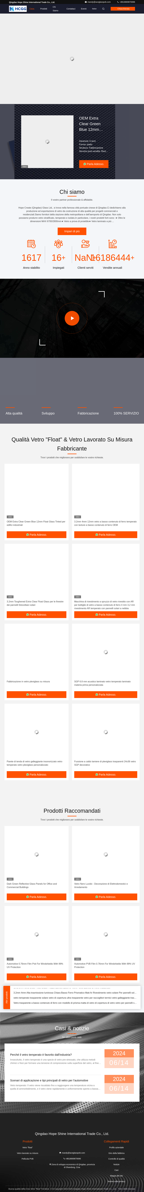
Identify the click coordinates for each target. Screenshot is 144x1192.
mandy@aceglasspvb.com (98, 2)
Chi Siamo (55, 9)
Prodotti (43, 9)
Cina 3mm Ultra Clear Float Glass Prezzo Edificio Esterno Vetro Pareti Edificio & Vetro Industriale (62, 989)
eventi (83, 9)
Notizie (116, 1164)
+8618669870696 (126, 2)
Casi (116, 1170)
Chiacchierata (123, 9)
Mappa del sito (116, 1176)
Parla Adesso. (93, 164)
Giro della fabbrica (116, 1153)
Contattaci (71, 9)
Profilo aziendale (116, 1147)
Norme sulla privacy (116, 1181)
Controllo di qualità (116, 1159)
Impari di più (72, 231)
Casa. (32, 9)
